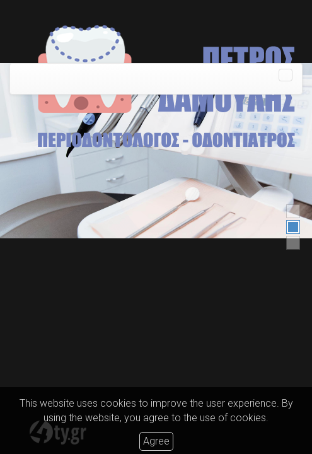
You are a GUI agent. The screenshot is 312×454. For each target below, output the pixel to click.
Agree (156, 441)
